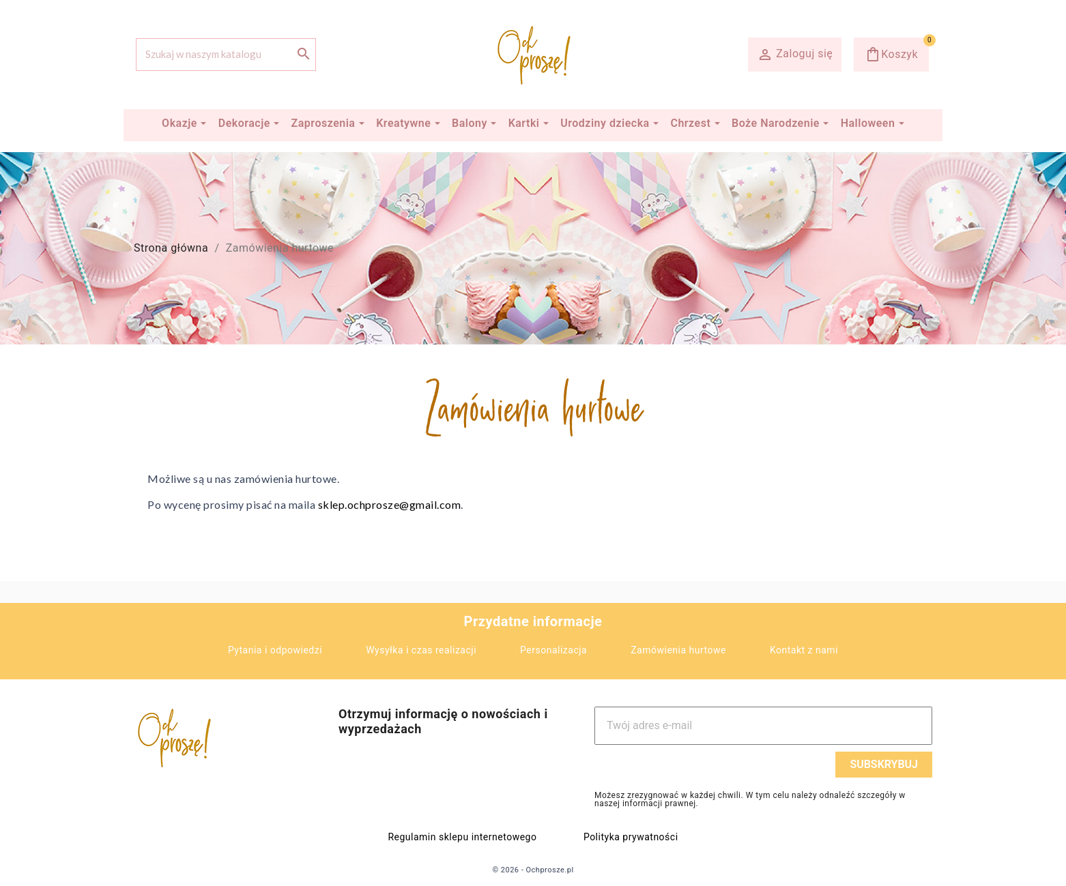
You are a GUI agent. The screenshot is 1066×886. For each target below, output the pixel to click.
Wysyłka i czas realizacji (421, 650)
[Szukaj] (226, 54)
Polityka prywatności (631, 836)
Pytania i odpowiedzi (275, 650)
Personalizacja (553, 650)
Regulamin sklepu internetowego (462, 836)
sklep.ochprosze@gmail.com (389, 504)
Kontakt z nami (804, 650)
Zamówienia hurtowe (678, 650)
